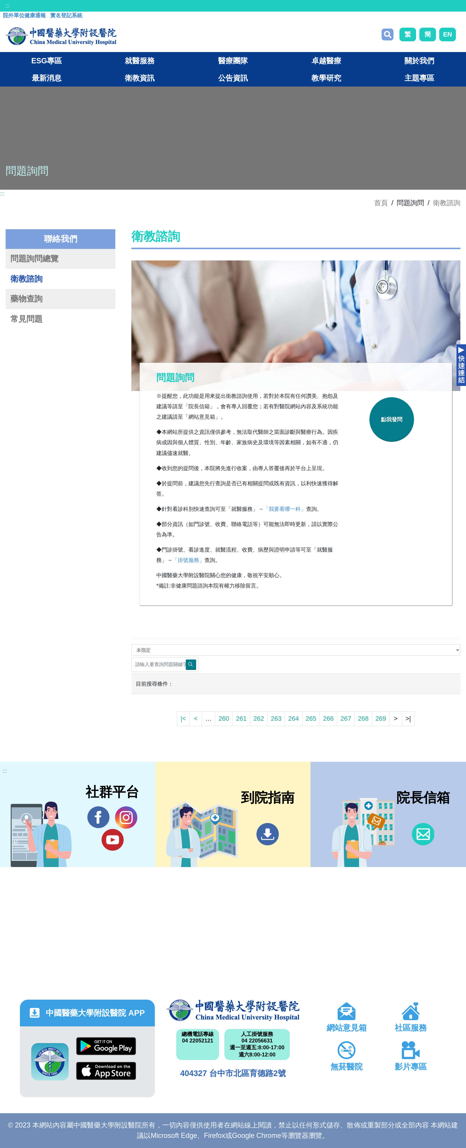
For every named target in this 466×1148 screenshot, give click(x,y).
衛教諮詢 (446, 203)
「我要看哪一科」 (284, 509)
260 (223, 718)
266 (328, 718)
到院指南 (267, 834)
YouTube (112, 840)
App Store (106, 1071)
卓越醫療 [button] (326, 60)
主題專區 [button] (419, 78)
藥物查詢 (26, 298)
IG (126, 817)
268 (363, 718)
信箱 (423, 834)
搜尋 (387, 34)
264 (293, 718)
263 (276, 718)
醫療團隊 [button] (233, 60)
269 (380, 718)
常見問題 (26, 319)
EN (447, 34)
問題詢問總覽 (34, 258)
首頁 (381, 203)
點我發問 (391, 420)
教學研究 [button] (326, 78)
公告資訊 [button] (233, 78)
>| (408, 718)
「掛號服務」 (188, 560)
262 (259, 718)
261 (241, 718)
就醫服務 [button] (140, 60)
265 (311, 718)
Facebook (98, 817)
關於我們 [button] (419, 60)
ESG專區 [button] (46, 60)
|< (183, 718)
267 (346, 718)
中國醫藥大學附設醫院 (233, 1010)
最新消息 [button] (47, 78)
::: (7, 6)
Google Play (106, 1046)
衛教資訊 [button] (140, 78)
